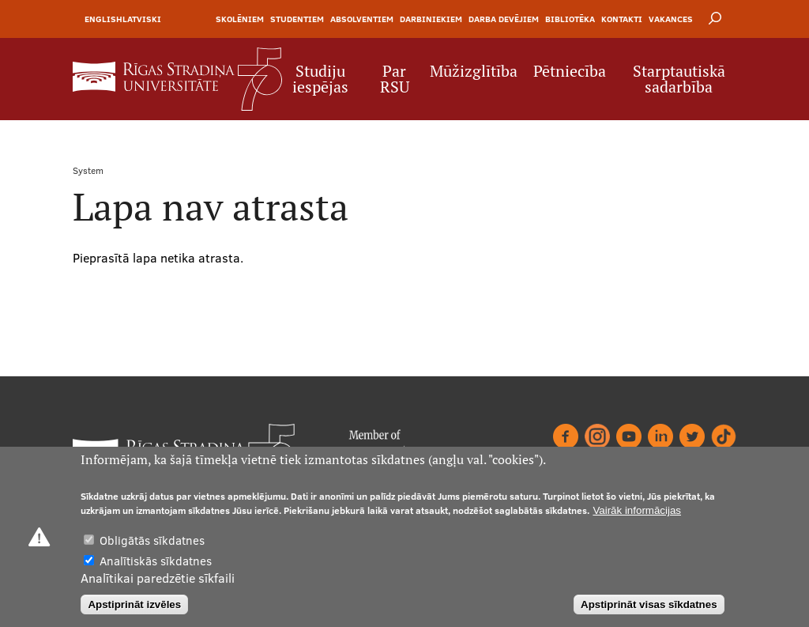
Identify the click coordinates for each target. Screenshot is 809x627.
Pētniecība (569, 71)
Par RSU (394, 79)
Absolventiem (361, 19)
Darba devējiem (503, 19)
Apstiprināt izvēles (134, 605)
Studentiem (297, 19)
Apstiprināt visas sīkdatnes (649, 605)
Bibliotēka (570, 19)
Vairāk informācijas (637, 511)
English (103, 19)
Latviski (141, 19)
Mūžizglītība (473, 71)
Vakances (671, 19)
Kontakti (621, 19)
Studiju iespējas (320, 79)
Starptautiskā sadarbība (679, 79)
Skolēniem (240, 19)
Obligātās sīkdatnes (152, 541)
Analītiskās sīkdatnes (156, 561)
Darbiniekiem (431, 19)
